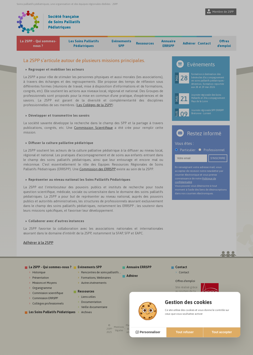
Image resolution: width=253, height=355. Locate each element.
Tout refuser (185, 332)
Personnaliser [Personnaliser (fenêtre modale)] (150, 332)
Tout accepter (222, 332)
